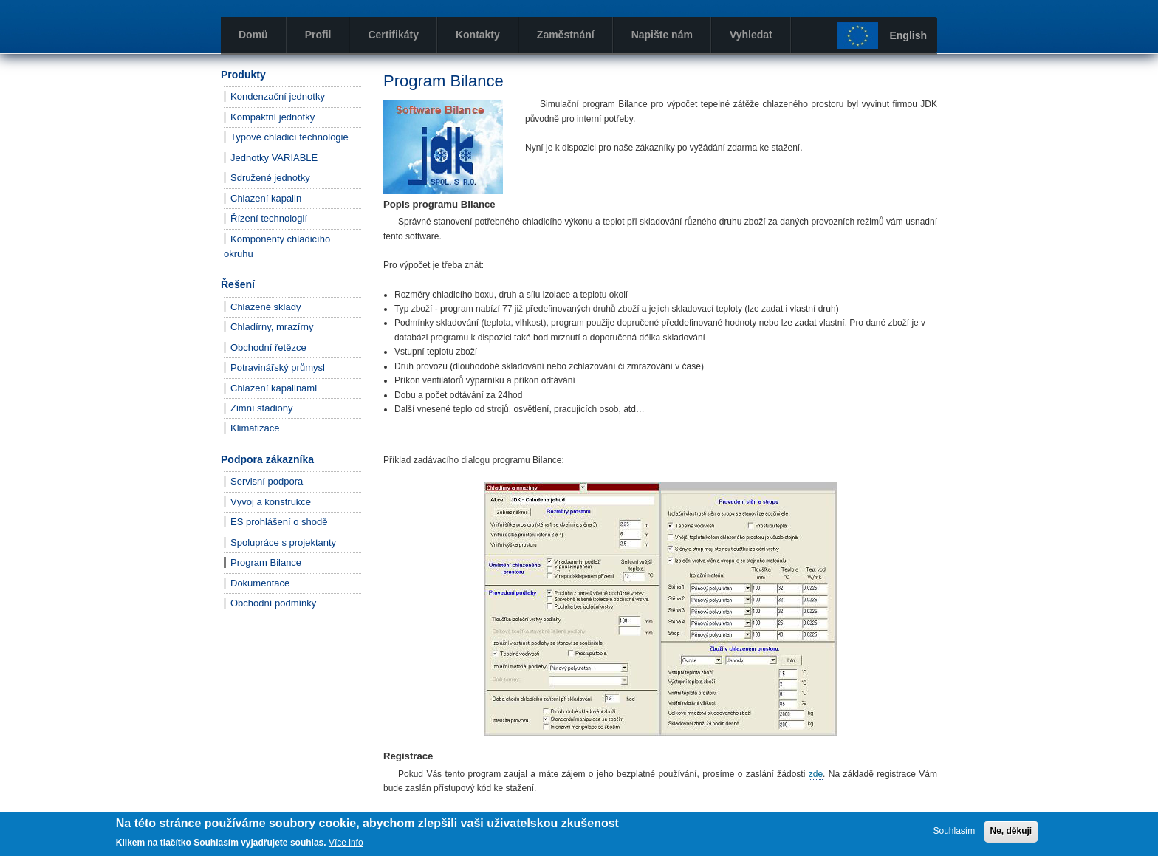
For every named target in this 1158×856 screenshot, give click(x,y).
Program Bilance (265, 562)
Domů (253, 35)
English (908, 35)
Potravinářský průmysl (277, 367)
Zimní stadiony (261, 408)
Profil (318, 35)
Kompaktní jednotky (272, 117)
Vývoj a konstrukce (270, 501)
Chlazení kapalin (265, 198)
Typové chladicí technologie (289, 137)
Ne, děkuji (1011, 831)
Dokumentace (260, 583)
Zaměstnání (566, 35)
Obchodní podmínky (273, 603)
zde (816, 774)
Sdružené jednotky (270, 177)
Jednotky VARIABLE (274, 157)
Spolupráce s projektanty (283, 542)
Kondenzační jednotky (277, 96)
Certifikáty (393, 35)
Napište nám (662, 35)
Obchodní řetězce (268, 347)
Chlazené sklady (265, 306)
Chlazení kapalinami (273, 388)
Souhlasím (954, 831)
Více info (346, 843)
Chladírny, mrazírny (271, 326)
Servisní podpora (266, 481)
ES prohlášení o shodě (279, 521)
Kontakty (478, 35)
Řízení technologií (268, 218)
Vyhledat (751, 35)
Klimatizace (254, 428)
